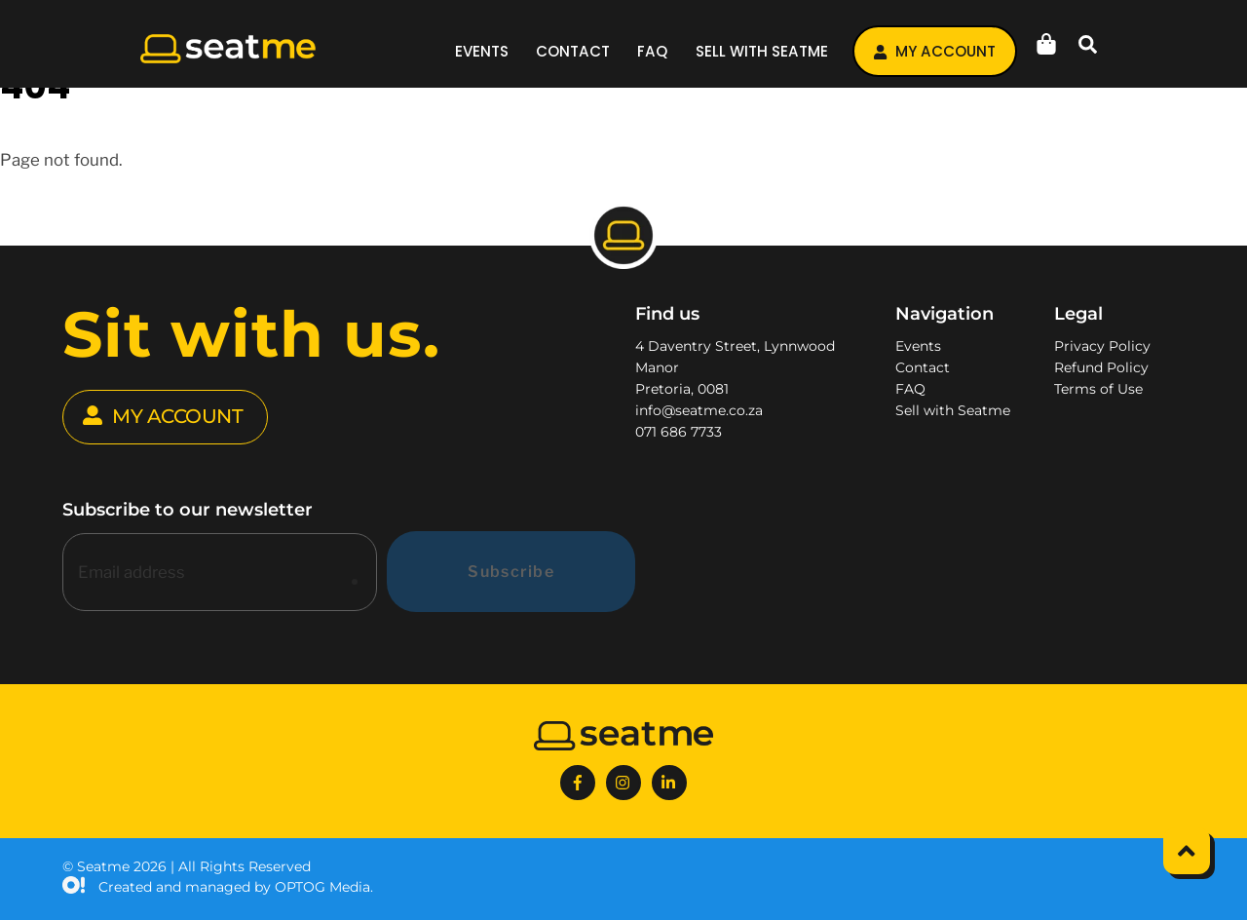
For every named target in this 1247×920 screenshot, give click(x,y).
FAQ (652, 51)
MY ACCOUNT (163, 417)
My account (935, 51)
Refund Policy (1101, 367)
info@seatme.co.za (699, 410)
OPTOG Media (322, 887)
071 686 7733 (678, 432)
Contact (573, 51)
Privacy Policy (1102, 346)
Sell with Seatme (762, 51)
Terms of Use (1098, 389)
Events (482, 51)
